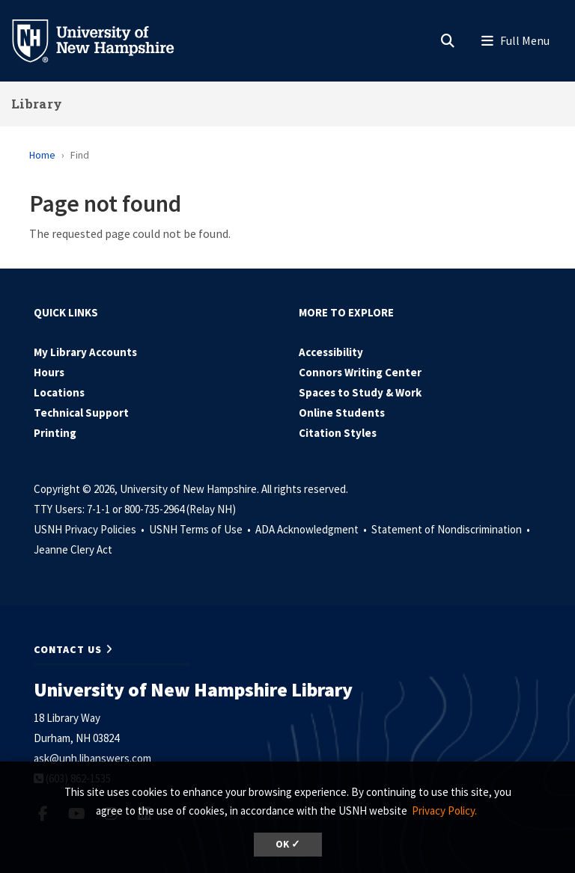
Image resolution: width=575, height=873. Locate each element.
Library (36, 103)
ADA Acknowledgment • (312, 529)
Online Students (342, 412)
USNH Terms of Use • (201, 529)
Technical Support (81, 412)
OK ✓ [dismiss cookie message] (288, 844)
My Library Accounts (85, 352)
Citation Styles (338, 433)
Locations (59, 392)
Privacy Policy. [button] (444, 810)
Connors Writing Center (360, 372)
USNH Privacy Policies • (90, 529)
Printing (55, 433)
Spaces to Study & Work (360, 392)
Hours (49, 372)
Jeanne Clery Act (73, 549)
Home (42, 155)
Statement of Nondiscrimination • (451, 529)
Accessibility (331, 352)
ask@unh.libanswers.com (92, 758)
